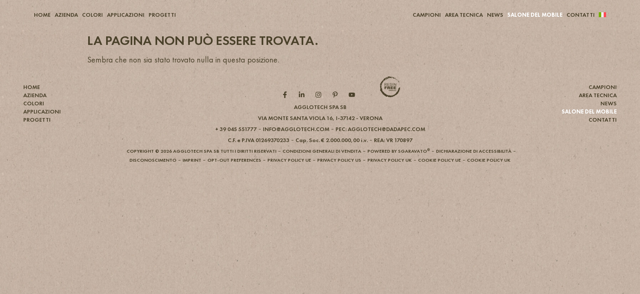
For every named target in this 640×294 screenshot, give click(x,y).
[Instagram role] (320, 108)
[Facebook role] (287, 108)
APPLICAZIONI (125, 14)
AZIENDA (66, 14)
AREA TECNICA (464, 14)
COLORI (92, 14)
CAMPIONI (427, 14)
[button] (320, 131)
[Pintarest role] (337, 108)
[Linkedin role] (303, 108)
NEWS (495, 14)
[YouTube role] (354, 108)
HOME (42, 14)
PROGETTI (162, 14)
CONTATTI (581, 14)
